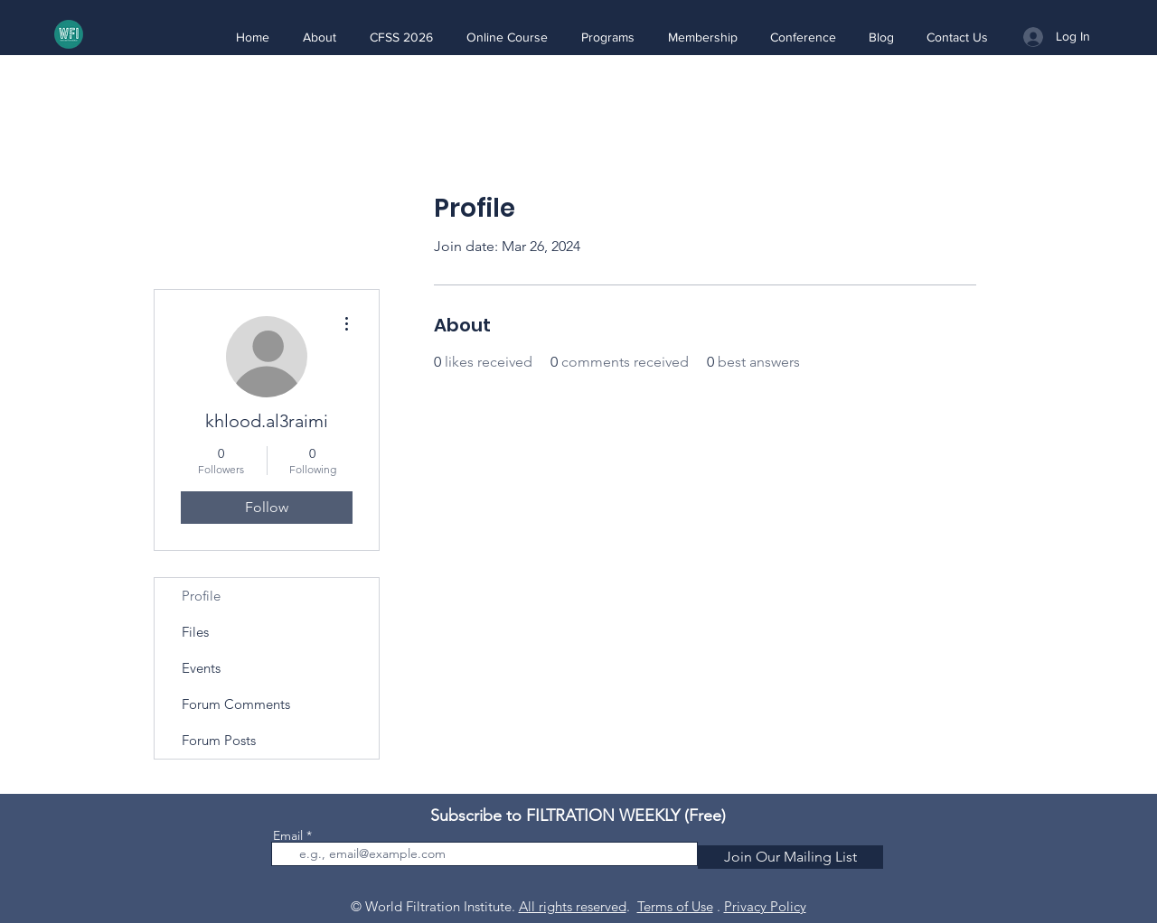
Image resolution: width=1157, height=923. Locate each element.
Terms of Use (675, 906)
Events (201, 667)
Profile (201, 595)
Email (288, 835)
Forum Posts (219, 740)
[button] (319, 37)
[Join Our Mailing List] (790, 857)
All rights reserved (572, 906)
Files (195, 631)
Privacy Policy (765, 906)
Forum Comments (236, 704)
